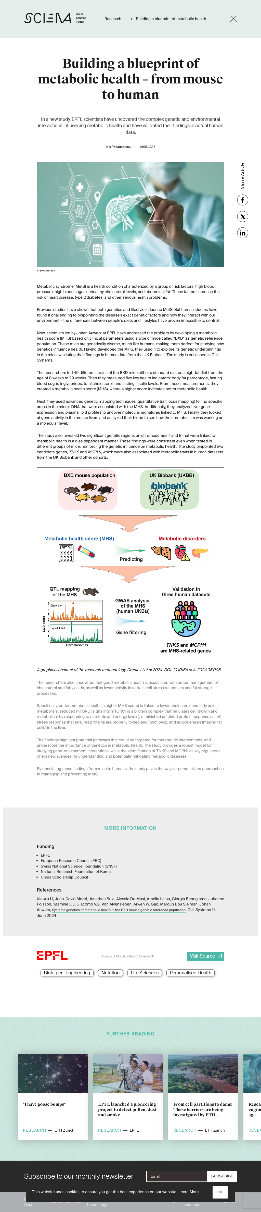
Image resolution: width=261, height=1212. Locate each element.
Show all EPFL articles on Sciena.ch (127, 956)
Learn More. (189, 1191)
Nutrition (110, 973)
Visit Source (202, 956)
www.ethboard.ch (66, 1201)
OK (220, 1192)
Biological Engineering (67, 973)
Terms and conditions (192, 1202)
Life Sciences (145, 973)
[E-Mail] (176, 1176)
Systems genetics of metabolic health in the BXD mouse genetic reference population (119, 902)
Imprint (230, 1201)
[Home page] (60, 19)
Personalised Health (190, 973)
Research (113, 18)
